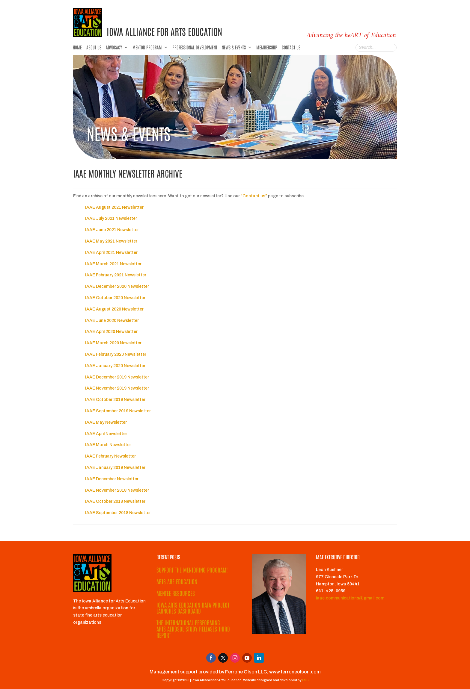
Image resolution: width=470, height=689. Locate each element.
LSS (305, 680)
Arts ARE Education (176, 581)
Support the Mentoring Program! (192, 569)
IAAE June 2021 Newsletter (112, 230)
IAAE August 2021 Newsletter (114, 207)
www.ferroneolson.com (295, 671)
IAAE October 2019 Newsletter (115, 399)
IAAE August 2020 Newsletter (114, 309)
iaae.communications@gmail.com (350, 598)
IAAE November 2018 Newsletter (117, 490)
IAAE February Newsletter (110, 456)
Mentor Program (147, 47)
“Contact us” (254, 196)
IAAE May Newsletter (106, 422)
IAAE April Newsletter (106, 433)
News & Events (234, 47)
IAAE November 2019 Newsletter (117, 388)
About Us (93, 47)
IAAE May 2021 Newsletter (111, 241)
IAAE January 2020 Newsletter (115, 366)
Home (77, 47)
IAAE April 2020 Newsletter (111, 331)
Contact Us (291, 47)
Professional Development (194, 47)
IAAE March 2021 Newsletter (113, 264)
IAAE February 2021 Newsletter (115, 275)
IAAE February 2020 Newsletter (115, 354)
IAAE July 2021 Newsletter (111, 218)
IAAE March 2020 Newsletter (113, 343)
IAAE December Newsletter (111, 479)
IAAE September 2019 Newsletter (118, 411)
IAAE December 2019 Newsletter (117, 377)
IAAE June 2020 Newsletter (112, 320)
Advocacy (114, 47)
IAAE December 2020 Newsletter (117, 286)
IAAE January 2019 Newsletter (115, 467)
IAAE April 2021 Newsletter (111, 252)
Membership (266, 47)
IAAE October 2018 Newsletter (115, 501)
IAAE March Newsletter (108, 445)
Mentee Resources (175, 593)
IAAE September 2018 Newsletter (118, 513)
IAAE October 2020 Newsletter (115, 298)
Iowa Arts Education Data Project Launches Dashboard (192, 608)
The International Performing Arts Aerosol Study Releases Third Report (193, 629)
